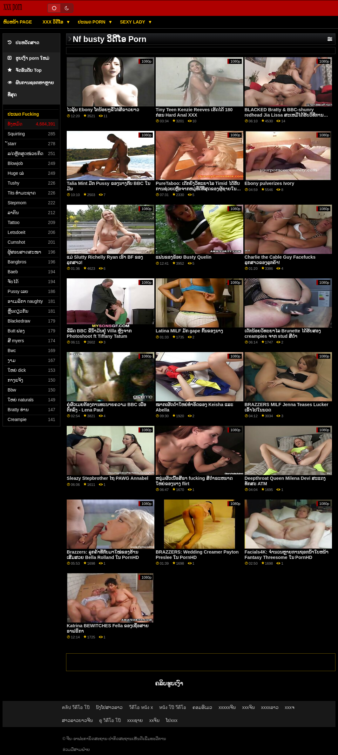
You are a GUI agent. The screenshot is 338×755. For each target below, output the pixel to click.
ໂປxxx (172, 720)
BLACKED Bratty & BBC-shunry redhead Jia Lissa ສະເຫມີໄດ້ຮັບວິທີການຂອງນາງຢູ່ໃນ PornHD (284, 115)
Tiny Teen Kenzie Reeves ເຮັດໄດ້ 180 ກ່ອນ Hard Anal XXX (194, 112)
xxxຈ (290, 707)
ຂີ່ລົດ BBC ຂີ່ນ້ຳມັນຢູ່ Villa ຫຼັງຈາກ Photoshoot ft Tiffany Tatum (99, 333)
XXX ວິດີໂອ (53, 21)
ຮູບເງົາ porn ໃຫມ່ (28, 58)
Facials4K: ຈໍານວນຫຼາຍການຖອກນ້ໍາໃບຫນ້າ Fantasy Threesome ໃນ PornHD (286, 554)
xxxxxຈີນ (227, 707)
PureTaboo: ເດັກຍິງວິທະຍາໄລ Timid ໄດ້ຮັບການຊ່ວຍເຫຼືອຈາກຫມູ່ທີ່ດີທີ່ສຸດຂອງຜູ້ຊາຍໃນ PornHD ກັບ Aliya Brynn (198, 188)
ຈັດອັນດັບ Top (25, 70)
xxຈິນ (154, 720)
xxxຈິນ (248, 707)
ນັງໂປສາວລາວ (109, 707)
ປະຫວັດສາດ (23, 42)
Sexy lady (133, 21)
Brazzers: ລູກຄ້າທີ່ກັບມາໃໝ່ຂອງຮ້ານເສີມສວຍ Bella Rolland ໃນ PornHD (103, 554)
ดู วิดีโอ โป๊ (110, 720)
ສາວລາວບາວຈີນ (77, 720)
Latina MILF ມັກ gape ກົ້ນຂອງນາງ (189, 330)
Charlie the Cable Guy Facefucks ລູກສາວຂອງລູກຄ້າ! (280, 260)
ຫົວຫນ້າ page (17, 21)
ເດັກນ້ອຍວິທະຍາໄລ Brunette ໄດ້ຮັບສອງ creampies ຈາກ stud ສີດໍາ (283, 333)
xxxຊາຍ (135, 720)
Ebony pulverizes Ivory (269, 183)
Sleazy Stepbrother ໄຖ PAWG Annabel (107, 478)
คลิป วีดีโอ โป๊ (76, 707)
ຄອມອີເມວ (202, 707)
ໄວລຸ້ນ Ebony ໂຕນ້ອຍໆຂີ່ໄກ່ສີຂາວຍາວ (103, 109)
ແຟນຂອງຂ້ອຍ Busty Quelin (184, 257)
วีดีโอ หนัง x (141, 707)
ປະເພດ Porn (92, 21)
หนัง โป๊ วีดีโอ (172, 707)
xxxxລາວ (270, 707)
